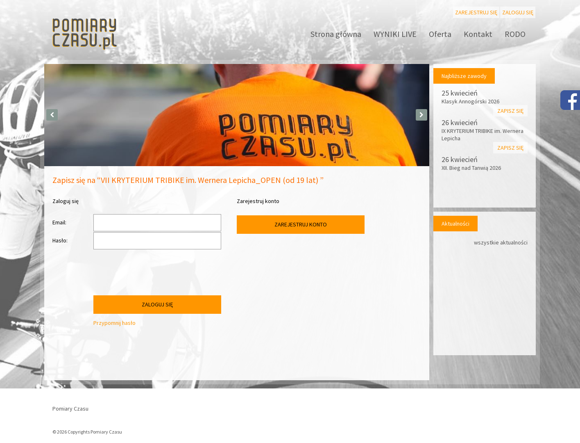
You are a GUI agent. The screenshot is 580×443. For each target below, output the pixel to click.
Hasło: (60, 240)
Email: (59, 222)
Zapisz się (510, 110)
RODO (515, 34)
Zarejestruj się (476, 12)
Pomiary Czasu (70, 408)
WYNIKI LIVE (395, 34)
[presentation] (155, 274)
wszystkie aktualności (501, 242)
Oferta (440, 34)
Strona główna (335, 34)
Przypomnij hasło (114, 323)
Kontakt (478, 34)
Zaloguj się (517, 12)
